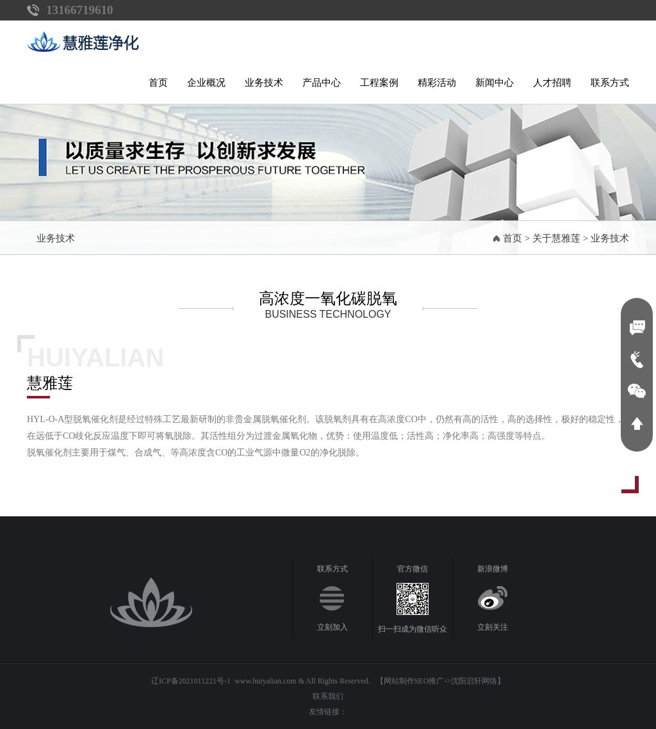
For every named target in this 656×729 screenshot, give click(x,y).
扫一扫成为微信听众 (412, 629)
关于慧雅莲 (556, 238)
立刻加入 (332, 627)
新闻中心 (494, 83)
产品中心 (321, 83)
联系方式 (610, 83)
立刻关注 (492, 627)
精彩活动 (437, 83)
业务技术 (264, 83)
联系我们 (328, 696)
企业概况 (206, 83)
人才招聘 (552, 83)
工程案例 (379, 83)
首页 (158, 83)
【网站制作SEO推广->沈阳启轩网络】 (440, 680)
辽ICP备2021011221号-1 (191, 680)
